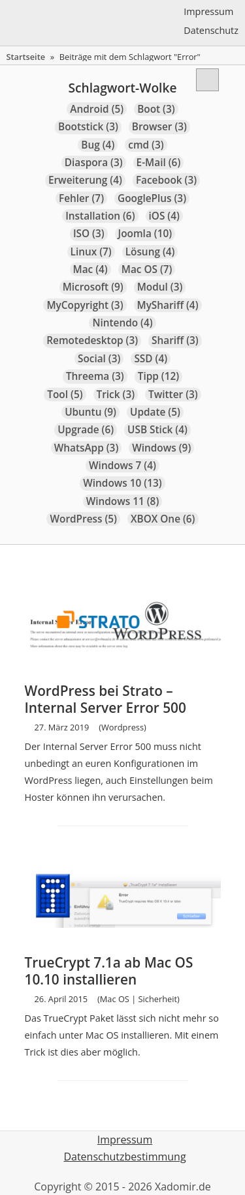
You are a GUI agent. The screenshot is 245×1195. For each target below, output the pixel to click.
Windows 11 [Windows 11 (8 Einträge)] (122, 501)
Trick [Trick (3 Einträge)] (116, 394)
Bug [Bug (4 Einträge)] (97, 145)
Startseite (25, 57)
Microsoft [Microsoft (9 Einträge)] (93, 287)
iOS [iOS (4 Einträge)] (164, 216)
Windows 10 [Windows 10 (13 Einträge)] (122, 483)
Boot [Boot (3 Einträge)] (155, 109)
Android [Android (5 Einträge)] (96, 109)
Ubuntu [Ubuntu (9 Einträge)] (90, 412)
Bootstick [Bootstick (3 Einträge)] (88, 127)
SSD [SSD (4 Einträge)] (150, 359)
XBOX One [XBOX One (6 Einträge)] (163, 519)
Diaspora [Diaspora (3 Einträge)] (94, 162)
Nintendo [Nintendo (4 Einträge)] (122, 323)
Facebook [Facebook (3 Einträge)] (166, 180)
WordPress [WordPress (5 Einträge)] (83, 519)
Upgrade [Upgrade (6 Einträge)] (85, 430)
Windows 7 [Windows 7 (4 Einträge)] (122, 465)
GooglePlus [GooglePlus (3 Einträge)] (152, 198)
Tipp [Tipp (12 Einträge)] (158, 376)
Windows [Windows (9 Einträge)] (161, 448)
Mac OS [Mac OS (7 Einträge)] (147, 269)
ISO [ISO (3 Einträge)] (89, 233)
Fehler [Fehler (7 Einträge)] (81, 198)
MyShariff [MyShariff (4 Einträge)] (168, 305)
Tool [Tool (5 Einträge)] (64, 394)
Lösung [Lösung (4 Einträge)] (150, 252)
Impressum (208, 11)
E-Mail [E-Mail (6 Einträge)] (159, 162)
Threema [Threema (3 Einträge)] (95, 376)
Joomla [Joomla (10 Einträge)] (145, 233)
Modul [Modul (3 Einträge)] (160, 287)
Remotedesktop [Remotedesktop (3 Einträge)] (92, 340)
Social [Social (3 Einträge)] (99, 359)
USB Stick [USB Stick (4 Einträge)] (157, 430)
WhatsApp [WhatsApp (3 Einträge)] (86, 448)
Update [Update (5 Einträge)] (155, 412)
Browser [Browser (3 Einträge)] (159, 127)
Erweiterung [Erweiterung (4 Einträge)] (85, 180)
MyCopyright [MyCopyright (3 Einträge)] (84, 305)
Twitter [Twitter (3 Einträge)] (173, 394)
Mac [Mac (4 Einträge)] (90, 269)
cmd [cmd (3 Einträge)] (145, 145)
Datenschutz (211, 30)
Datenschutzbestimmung (124, 1156)
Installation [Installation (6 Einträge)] (100, 216)
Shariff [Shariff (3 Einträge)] (175, 340)
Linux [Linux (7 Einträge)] (91, 252)
